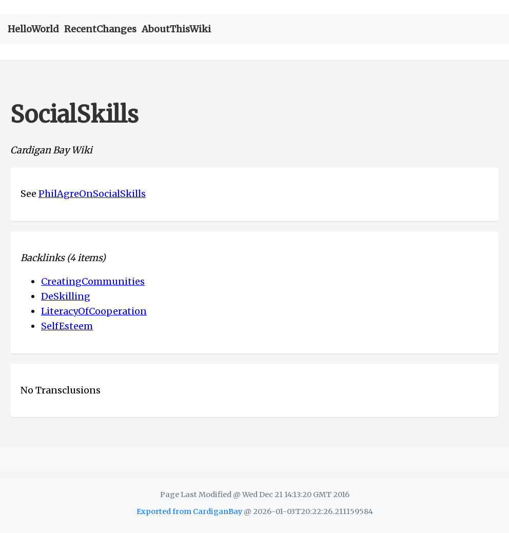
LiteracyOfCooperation (94, 311)
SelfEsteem (67, 326)
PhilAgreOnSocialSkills (92, 194)
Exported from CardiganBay (189, 511)
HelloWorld (33, 29)
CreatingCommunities (93, 281)
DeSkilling (65, 296)
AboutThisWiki (176, 29)
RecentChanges (100, 29)
